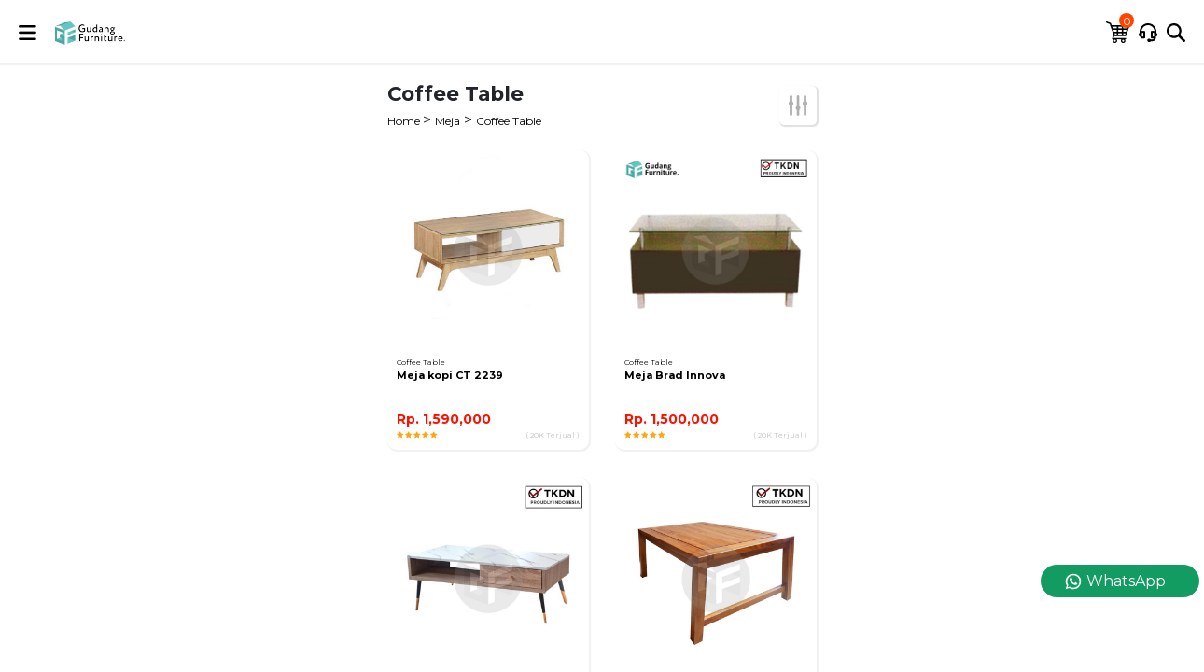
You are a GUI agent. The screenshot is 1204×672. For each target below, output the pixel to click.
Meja (447, 121)
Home (405, 121)
